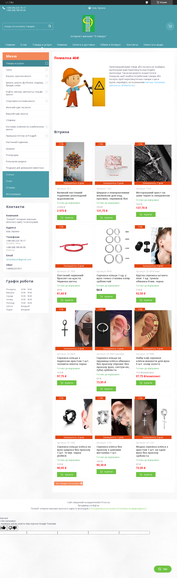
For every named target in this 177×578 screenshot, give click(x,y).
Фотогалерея (13, 194)
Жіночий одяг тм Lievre (18, 107)
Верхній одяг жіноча (17, 113)
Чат (162, 569)
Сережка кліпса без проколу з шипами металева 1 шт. (109, 449)
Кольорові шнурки (16, 161)
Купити (69, 217)
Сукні (9, 69)
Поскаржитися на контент (103, 508)
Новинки (62, 44)
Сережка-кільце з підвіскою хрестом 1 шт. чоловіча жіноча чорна (73, 361)
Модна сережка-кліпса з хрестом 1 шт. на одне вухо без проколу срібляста (152, 451)
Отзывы (10, 187)
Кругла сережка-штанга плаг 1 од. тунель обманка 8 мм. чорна (152, 278)
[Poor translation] (12, 528)
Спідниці (10, 120)
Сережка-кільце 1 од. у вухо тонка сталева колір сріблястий (113, 278)
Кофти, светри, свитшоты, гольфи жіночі (24, 93)
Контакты (132, 44)
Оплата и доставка (84, 44)
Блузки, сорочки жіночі (18, 76)
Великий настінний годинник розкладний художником (71, 195)
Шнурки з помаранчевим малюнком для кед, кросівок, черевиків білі (113, 195)
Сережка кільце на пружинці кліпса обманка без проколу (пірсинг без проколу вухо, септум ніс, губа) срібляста (113, 364)
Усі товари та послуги (67, 483)
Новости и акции (153, 44)
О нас (23, 44)
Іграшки (10, 148)
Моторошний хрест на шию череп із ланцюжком (153, 194)
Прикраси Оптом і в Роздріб (21, 135)
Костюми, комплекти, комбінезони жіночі (25, 128)
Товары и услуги (42, 44)
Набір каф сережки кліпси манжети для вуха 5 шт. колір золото (152, 361)
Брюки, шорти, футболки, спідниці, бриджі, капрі (24, 84)
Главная (10, 44)
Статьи (10, 174)
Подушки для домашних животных (25, 167)
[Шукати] (49, 26)
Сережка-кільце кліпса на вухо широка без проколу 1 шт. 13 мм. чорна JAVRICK (74, 451)
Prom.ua (106, 502)
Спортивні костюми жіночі (20, 101)
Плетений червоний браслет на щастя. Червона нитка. (70, 278)
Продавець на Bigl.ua (88, 505)
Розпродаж (12, 155)
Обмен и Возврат (110, 44)
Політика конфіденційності (132, 508)
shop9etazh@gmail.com (18, 259)
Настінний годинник (17, 142)
